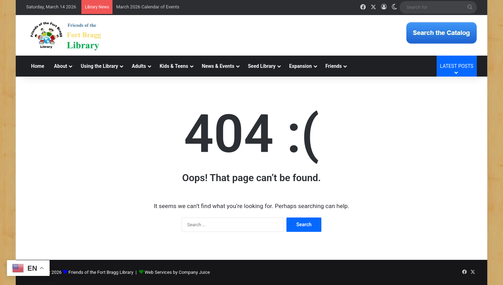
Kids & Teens (174, 66)
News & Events (218, 66)
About (60, 66)
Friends (334, 66)
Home (37, 66)
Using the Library (99, 66)
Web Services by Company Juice (177, 272)
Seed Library (262, 66)
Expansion (300, 66)
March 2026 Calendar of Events (147, 6)
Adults (139, 66)
